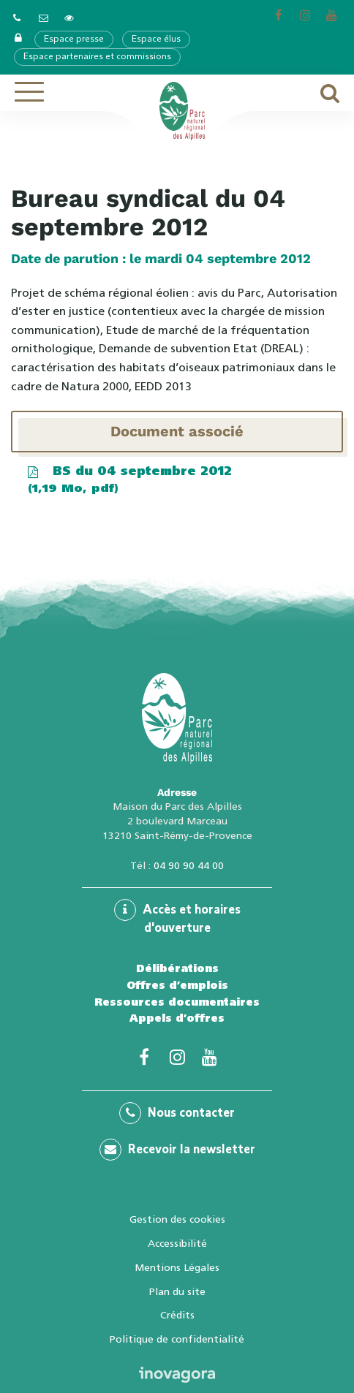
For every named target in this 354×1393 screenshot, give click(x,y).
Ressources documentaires (177, 1002)
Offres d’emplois (177, 985)
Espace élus (156, 39)
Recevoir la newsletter (177, 1150)
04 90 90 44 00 (189, 865)
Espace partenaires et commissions (97, 57)
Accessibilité (177, 1243)
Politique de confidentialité (177, 1339)
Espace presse (74, 39)
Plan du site (177, 1291)
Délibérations (177, 968)
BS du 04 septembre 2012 (129, 480)
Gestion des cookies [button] (177, 1219)
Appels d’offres (177, 1018)
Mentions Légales (177, 1267)
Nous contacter (177, 1113)
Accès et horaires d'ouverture (177, 917)
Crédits (177, 1315)
